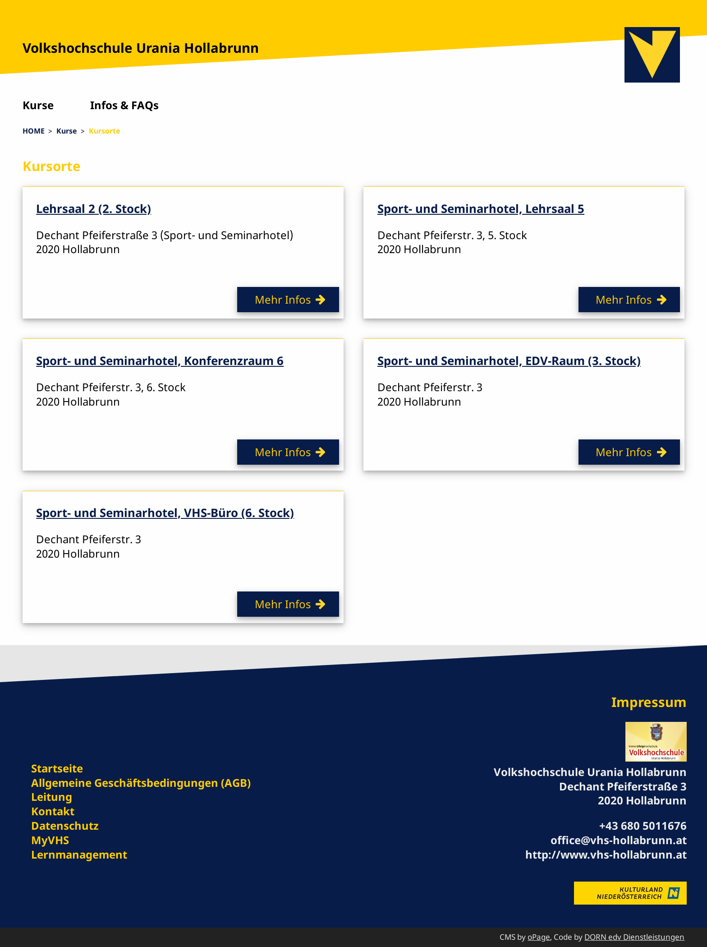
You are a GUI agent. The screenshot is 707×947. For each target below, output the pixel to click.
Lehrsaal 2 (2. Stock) (93, 208)
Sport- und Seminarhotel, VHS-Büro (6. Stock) (165, 512)
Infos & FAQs (124, 104)
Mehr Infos (283, 299)
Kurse (38, 104)
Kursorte (104, 131)
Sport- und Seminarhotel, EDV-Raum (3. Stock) (509, 360)
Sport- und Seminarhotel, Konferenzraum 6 (160, 360)
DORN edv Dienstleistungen (634, 937)
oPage (539, 937)
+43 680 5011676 (643, 825)
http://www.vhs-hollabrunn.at (606, 854)
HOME (34, 131)
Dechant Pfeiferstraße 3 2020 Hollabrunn (623, 793)
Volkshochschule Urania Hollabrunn (141, 48)
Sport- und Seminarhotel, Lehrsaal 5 (480, 208)
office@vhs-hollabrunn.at (619, 839)
